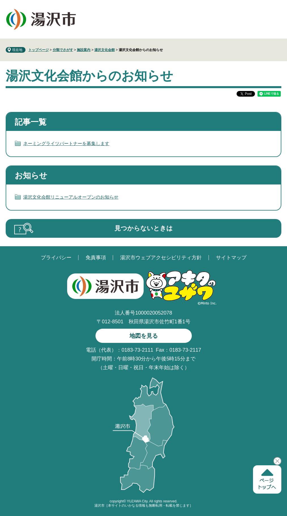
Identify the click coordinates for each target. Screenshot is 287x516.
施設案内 (83, 50)
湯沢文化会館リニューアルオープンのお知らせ (70, 197)
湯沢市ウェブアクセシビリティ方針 (161, 257)
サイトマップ (231, 257)
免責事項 (96, 257)
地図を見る (143, 336)
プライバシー (56, 257)
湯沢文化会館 (104, 50)
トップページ (38, 50)
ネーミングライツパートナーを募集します (66, 143)
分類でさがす (63, 50)
